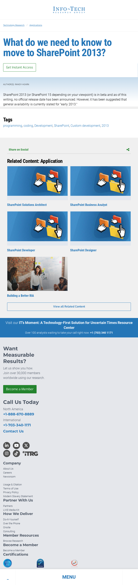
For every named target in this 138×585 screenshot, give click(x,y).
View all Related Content (69, 306)
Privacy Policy (11, 492)
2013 (105, 126)
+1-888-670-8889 (18, 414)
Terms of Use (10, 488)
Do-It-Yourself (11, 519)
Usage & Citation (12, 484)
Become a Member (20, 389)
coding (28, 126)
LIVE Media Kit (11, 509)
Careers (7, 472)
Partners (8, 505)
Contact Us (13, 431)
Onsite (6, 527)
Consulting (9, 531)
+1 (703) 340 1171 (101, 332)
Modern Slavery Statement (18, 496)
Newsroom (9, 476)
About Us (8, 468)
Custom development (85, 126)
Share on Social (69, 149)
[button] (69, 577)
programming (12, 126)
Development (43, 126)
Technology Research (14, 25)
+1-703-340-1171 (17, 425)
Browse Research (13, 540)
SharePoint (61, 126)
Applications (35, 25)
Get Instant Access (19, 67)
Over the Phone (11, 523)
